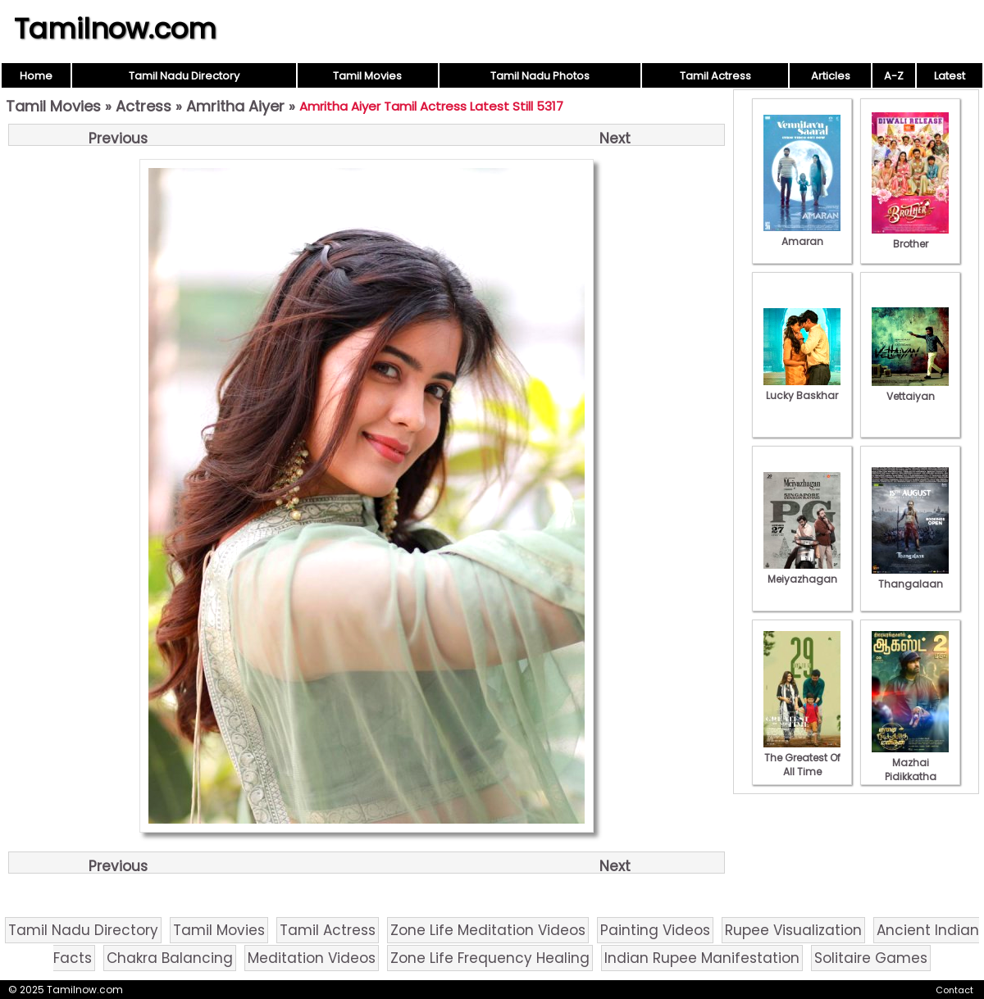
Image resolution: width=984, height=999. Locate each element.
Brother (910, 237)
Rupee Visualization (793, 930)
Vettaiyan (910, 389)
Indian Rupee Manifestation (702, 958)
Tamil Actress (715, 76)
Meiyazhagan (801, 572)
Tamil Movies (367, 76)
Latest (949, 76)
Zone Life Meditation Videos (487, 930)
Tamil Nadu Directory (184, 76)
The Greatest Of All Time (801, 758)
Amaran (801, 234)
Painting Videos (655, 930)
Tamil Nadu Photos (540, 76)
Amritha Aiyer (235, 106)
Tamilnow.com (115, 28)
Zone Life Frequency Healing (490, 958)
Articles (830, 76)
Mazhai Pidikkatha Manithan (910, 769)
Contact (954, 990)
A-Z (894, 76)
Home (36, 76)
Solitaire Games (870, 958)
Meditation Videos (312, 958)
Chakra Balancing (170, 958)
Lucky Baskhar (801, 388)
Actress (143, 106)
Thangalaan (910, 577)
